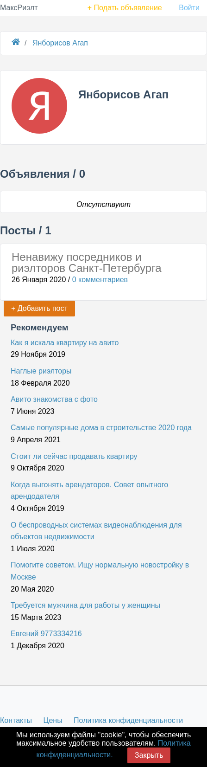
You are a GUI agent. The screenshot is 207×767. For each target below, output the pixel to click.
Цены (53, 720)
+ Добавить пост (39, 308)
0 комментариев (100, 280)
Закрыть (149, 755)
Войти (189, 8)
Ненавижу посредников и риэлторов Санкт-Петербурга (87, 262)
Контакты (16, 720)
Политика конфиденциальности (128, 720)
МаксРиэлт (19, 8)
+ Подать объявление (125, 8)
